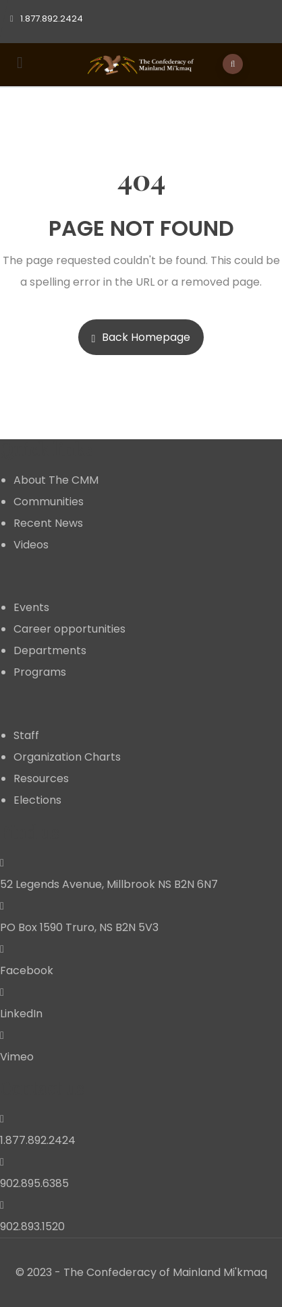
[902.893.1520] (2, 1205)
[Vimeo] (2, 1035)
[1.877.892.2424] (2, 1118)
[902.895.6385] (2, 1162)
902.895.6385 (34, 1183)
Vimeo (17, 1056)
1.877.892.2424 (38, 1140)
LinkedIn (21, 1013)
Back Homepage (141, 337)
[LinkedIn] (2, 992)
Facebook (26, 970)
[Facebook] (2, 949)
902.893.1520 (32, 1226)
